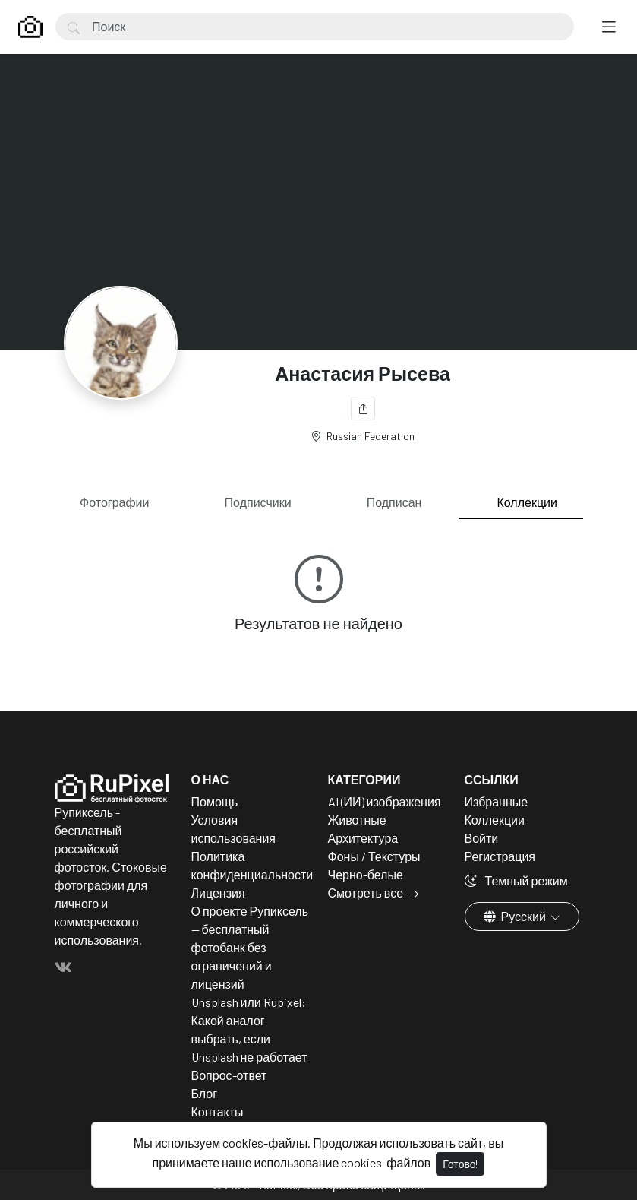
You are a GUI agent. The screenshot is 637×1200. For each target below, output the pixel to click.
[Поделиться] (363, 408)
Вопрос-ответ (229, 1075)
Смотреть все (366, 892)
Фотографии (114, 502)
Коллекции (527, 502)
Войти (482, 838)
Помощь (214, 801)
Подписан (394, 502)
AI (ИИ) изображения (384, 801)
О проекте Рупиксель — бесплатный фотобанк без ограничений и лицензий (250, 947)
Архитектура (363, 838)
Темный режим (516, 880)
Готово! (460, 1163)
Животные (357, 819)
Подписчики (258, 502)
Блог (204, 1093)
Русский (516, 916)
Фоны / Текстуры (374, 856)
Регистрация (500, 856)
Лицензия (218, 892)
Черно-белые (365, 874)
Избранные (496, 801)
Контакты (217, 1111)
